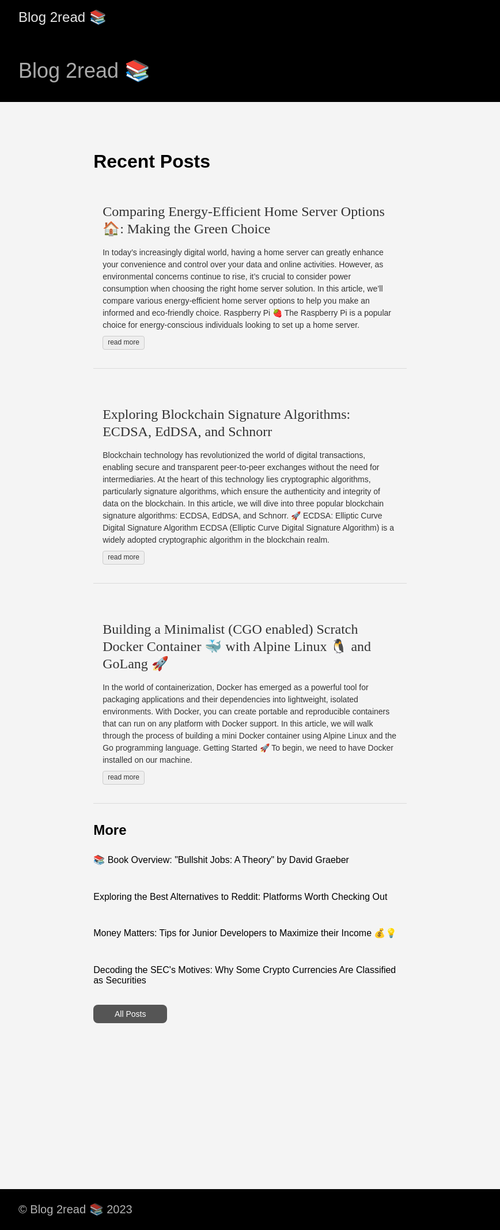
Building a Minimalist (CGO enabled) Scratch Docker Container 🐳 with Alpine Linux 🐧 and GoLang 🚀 (237, 646)
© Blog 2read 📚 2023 (75, 1209)
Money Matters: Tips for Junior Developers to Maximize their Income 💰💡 (245, 933)
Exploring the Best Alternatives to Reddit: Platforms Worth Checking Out (240, 897)
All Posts (130, 1014)
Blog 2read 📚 (62, 17)
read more (123, 342)
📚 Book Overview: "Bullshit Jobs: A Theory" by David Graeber (221, 860)
